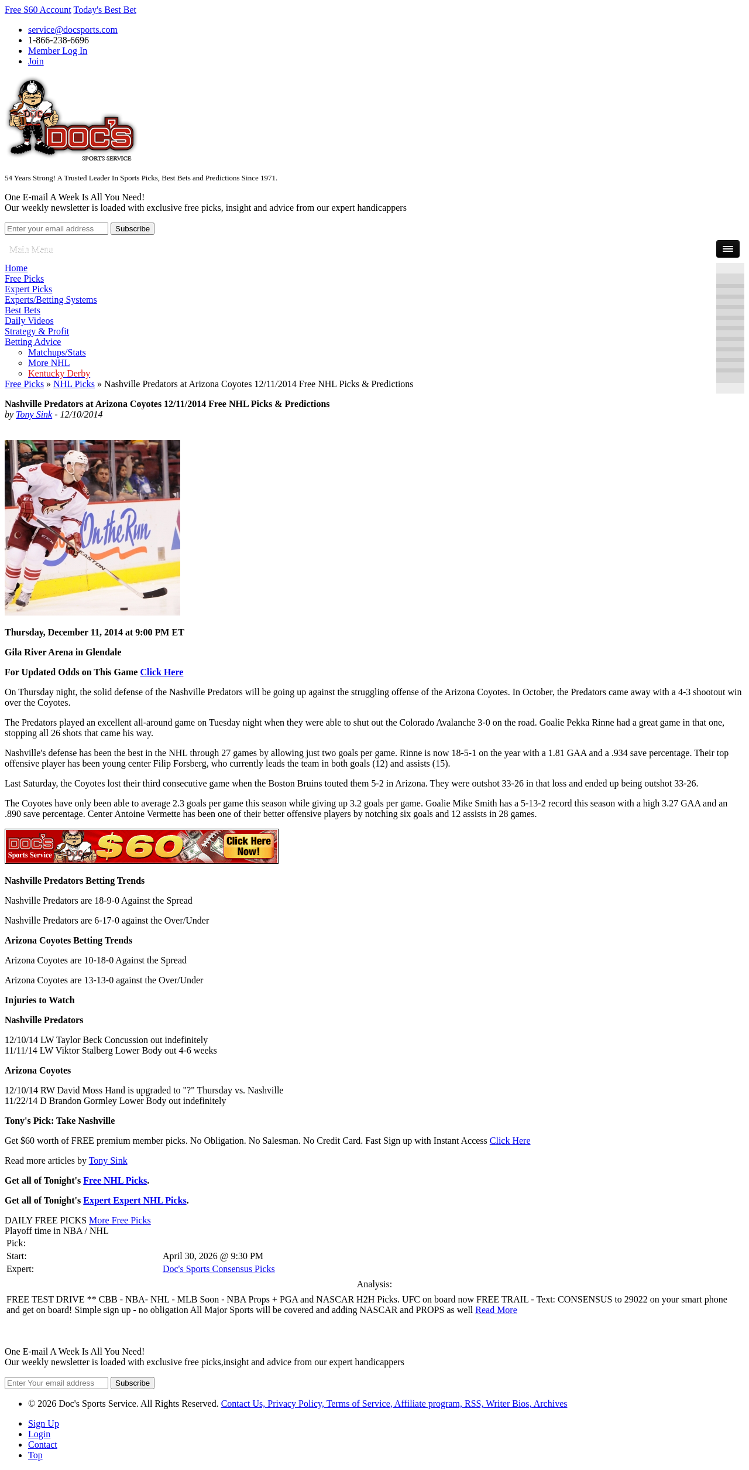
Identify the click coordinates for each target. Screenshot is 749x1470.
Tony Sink (34, 414)
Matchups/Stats (57, 352)
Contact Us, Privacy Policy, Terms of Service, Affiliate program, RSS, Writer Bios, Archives (394, 1404)
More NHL (49, 363)
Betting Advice (33, 342)
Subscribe (132, 228)
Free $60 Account (38, 10)
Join (36, 61)
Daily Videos (29, 321)
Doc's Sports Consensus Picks (219, 1269)
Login (39, 1434)
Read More (496, 1310)
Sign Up (43, 1423)
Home (16, 268)
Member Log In (57, 51)
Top (35, 1455)
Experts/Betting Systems (51, 300)
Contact (42, 1445)
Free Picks (24, 278)
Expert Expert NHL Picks (134, 1200)
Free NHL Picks (115, 1180)
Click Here (161, 672)
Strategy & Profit (37, 331)
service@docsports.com (73, 30)
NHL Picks (74, 384)
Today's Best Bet (104, 10)
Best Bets (22, 310)
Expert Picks (28, 289)
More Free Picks (120, 1220)
